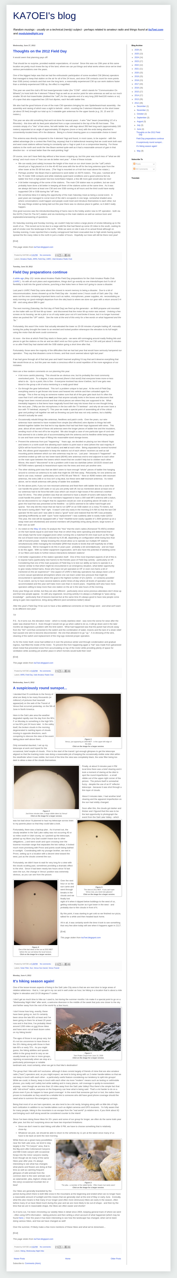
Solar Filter (24, 968)
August (140, 121)
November (141, 110)
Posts (137, 164)
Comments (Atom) (33, 1263)
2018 (137, 80)
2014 (137, 95)
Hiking (22, 1251)
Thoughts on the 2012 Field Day (40, 51)
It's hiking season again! (33, 981)
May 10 (37, 529)
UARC (48, 259)
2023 (137, 61)
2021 (137, 69)
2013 (137, 99)
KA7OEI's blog (44, 15)
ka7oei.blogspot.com (43, 247)
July (139, 125)
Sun (31, 968)
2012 (137, 103)
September (142, 117)
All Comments (140, 169)
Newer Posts (19, 1259)
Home (67, 1259)
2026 (137, 50)
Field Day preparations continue (40, 272)
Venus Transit (54, 968)
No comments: (46, 255)
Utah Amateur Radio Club (62, 259)
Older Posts (116, 1259)
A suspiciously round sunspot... (40, 688)
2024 (137, 57)
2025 (137, 54)
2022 (137, 65)
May (139, 151)
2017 (137, 84)
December (141, 106)
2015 (137, 92)
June (139, 129)
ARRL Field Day (39, 259)
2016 (137, 88)
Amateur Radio (26, 259)
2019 (137, 76)
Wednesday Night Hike (35, 1251)
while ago (19, 278)
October (140, 114)
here (21, 1218)
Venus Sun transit (41, 968)
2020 (137, 73)
